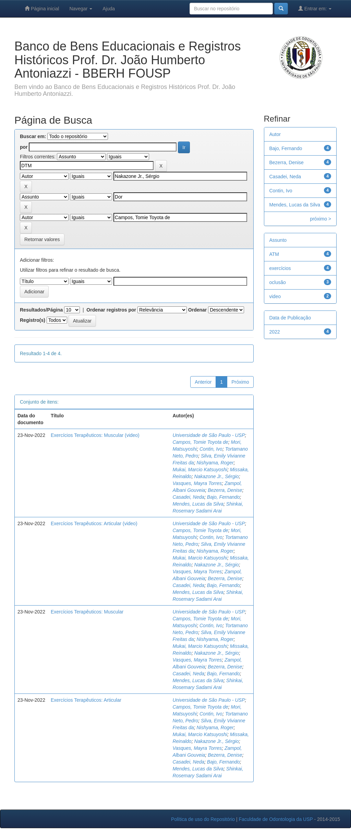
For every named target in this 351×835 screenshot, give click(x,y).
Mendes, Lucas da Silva (197, 504)
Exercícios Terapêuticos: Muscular (87, 611)
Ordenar (197, 310)
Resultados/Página (41, 310)
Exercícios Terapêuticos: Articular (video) (94, 523)
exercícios (280, 268)
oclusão (277, 282)
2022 (274, 332)
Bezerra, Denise (225, 490)
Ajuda (108, 8)
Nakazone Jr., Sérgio (216, 476)
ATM (274, 254)
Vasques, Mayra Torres (197, 483)
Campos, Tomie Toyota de (200, 442)
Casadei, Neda (188, 497)
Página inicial (42, 8)
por (24, 147)
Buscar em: (33, 136)
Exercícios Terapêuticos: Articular (86, 700)
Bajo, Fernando (223, 497)
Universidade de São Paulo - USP (208, 435)
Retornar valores (42, 239)
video (275, 296)
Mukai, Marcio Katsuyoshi (199, 469)
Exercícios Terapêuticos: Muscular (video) (95, 435)
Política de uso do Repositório (203, 819)
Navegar (80, 8)
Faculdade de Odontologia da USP (276, 819)
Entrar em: (314, 8)
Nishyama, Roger (214, 462)
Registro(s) (32, 320)
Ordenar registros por (111, 310)
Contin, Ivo (210, 449)
